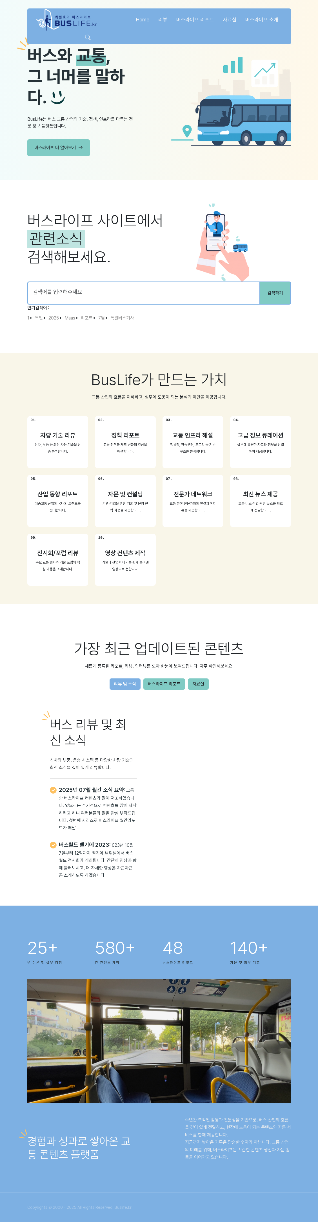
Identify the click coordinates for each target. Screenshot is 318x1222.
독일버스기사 (122, 318)
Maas (70, 318)
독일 (39, 318)
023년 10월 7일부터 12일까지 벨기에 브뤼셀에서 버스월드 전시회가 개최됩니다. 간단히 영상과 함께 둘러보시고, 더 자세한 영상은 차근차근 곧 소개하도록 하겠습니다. (98, 860)
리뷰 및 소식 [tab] (125, 684)
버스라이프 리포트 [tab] (164, 684)
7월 (101, 318)
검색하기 (275, 293)
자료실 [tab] (198, 684)
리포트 (87, 318)
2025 (53, 318)
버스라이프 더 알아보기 (58, 147)
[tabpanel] (159, 802)
